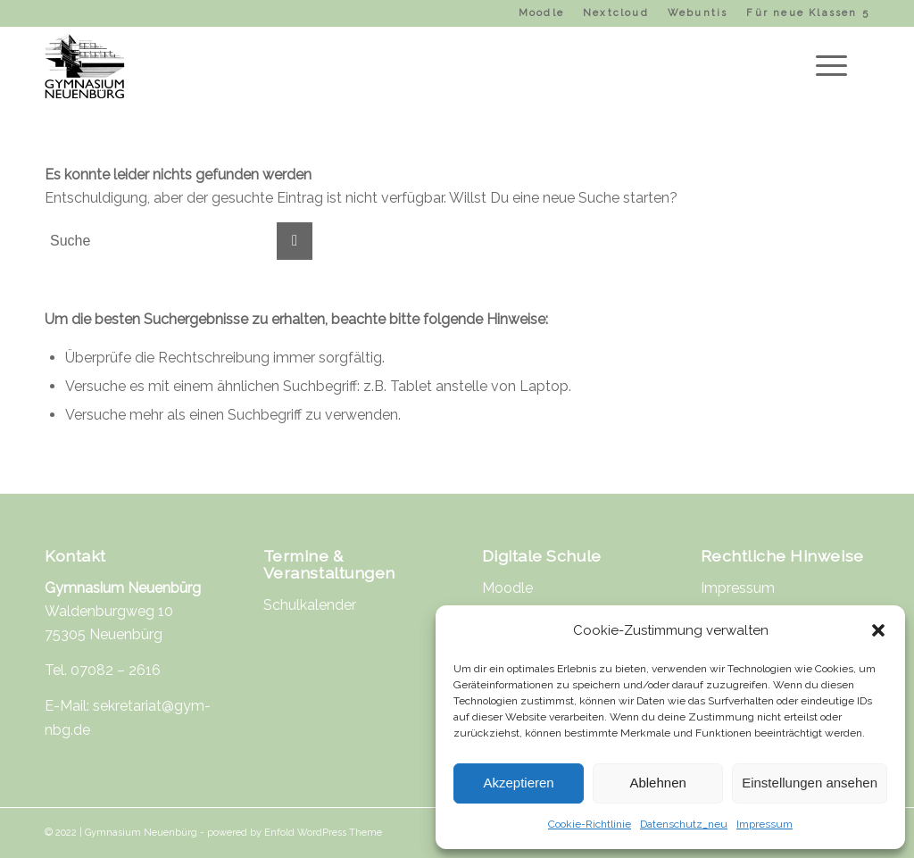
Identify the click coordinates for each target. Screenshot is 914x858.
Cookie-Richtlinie (589, 824)
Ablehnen (657, 782)
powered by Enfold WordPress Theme (294, 832)
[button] (878, 630)
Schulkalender (309, 604)
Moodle (541, 13)
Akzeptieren (518, 782)
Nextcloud (616, 13)
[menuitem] (542, 13)
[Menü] (825, 66)
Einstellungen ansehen (809, 782)
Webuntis (698, 13)
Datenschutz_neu (683, 824)
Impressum (764, 824)
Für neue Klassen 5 (807, 13)
